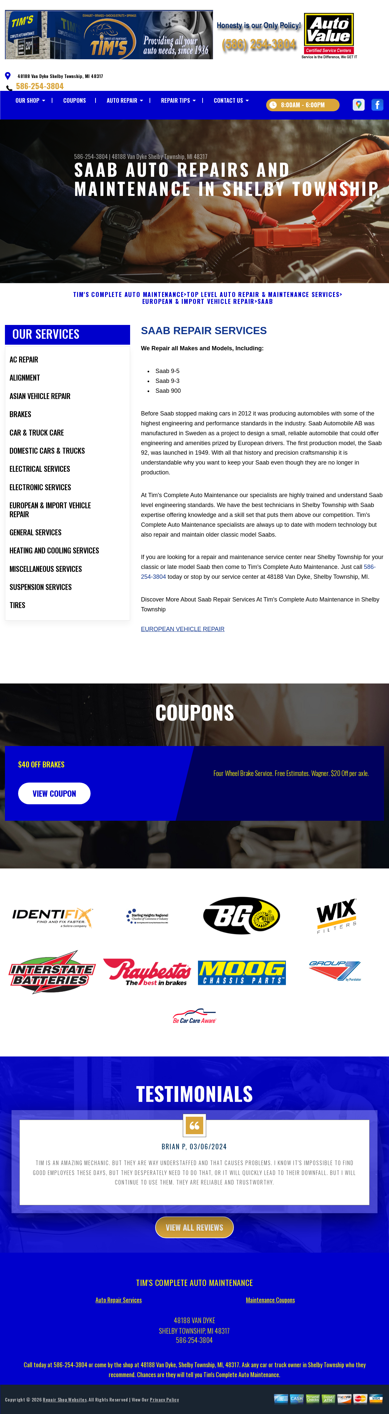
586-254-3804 (40, 86)
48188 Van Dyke (129, 156)
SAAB (265, 318)
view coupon (54, 809)
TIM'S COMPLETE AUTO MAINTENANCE (128, 311)
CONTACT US (228, 100)
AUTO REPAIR (122, 100)
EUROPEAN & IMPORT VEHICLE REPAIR (198, 318)
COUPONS (74, 100)
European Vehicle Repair (183, 645)
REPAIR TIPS (175, 100)
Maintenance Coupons (270, 1316)
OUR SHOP (27, 100)
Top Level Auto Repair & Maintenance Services (263, 311)
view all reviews (194, 1243)
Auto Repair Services (119, 1316)
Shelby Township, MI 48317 (178, 156)
